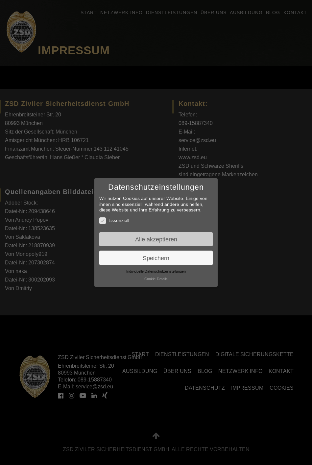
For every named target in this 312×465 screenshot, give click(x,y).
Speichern (156, 258)
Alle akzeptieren (156, 239)
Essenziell (114, 220)
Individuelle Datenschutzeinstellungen (156, 271)
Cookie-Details (156, 279)
